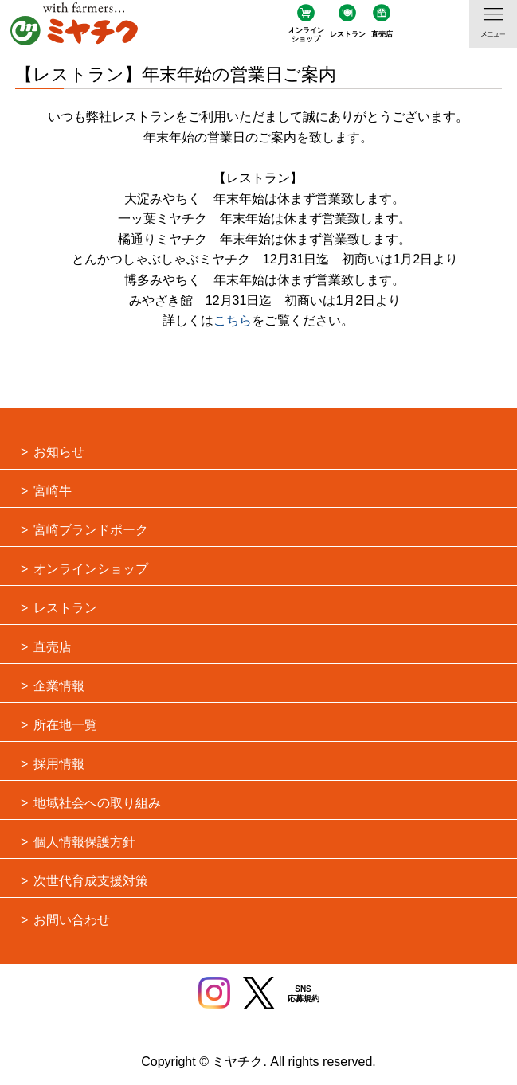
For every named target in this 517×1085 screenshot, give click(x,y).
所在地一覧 (65, 725)
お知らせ (58, 452)
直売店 (382, 34)
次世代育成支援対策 (90, 881)
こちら (232, 320)
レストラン (348, 34)
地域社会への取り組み (97, 803)
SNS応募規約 (303, 994)
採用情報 (58, 764)
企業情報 (58, 686)
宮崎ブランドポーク (90, 530)
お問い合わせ (71, 920)
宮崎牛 (52, 491)
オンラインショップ (306, 34)
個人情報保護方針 (84, 842)
